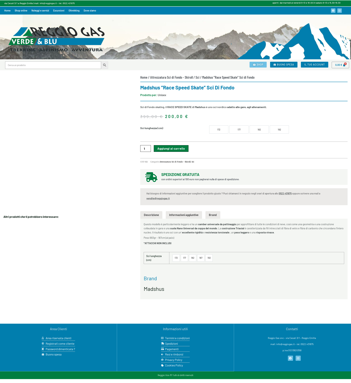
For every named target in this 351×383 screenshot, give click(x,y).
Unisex (162, 95)
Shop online (21, 10)
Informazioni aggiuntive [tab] (183, 214)
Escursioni (58, 10)
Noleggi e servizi (40, 10)
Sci (197, 77)
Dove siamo (90, 10)
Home (7, 10)
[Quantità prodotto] (145, 148)
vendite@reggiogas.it (158, 198)
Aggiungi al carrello (171, 148)
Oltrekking (74, 10)
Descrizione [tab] (151, 214)
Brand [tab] (213, 214)
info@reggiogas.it (48, 3)
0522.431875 (69, 3)
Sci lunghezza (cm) (151, 128)
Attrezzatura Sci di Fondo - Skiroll (171, 77)
